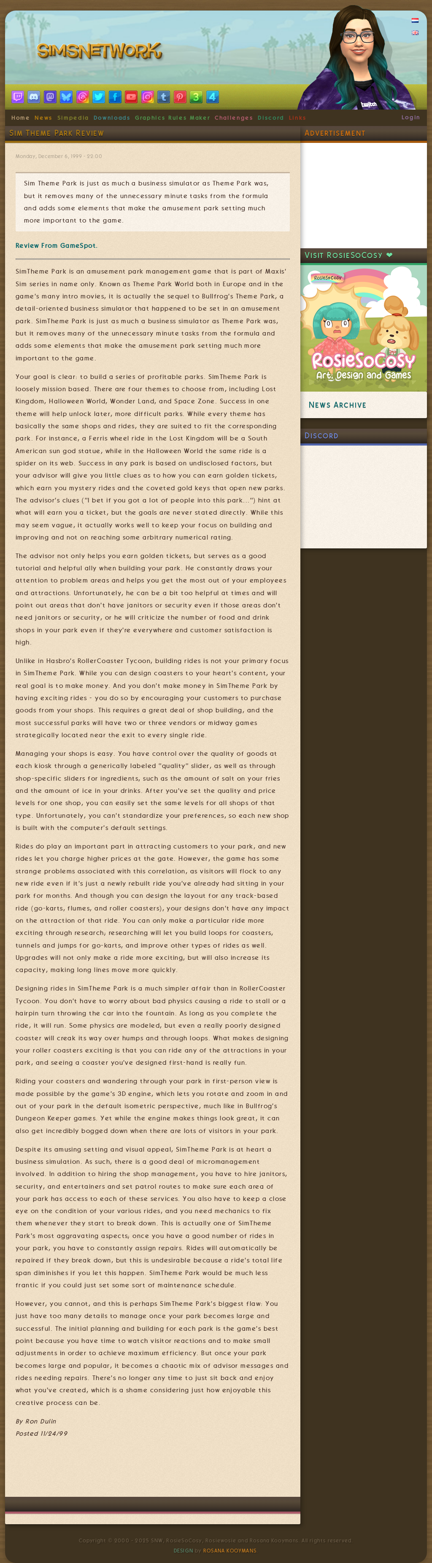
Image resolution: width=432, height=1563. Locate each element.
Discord (271, 117)
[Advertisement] (169, 1471)
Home (20, 117)
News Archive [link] (338, 405)
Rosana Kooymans (229, 1551)
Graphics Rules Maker (172, 117)
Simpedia (73, 117)
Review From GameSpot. (57, 246)
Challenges (234, 117)
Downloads (112, 117)
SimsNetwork (101, 52)
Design (183, 1551)
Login (411, 117)
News (44, 117)
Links (298, 117)
